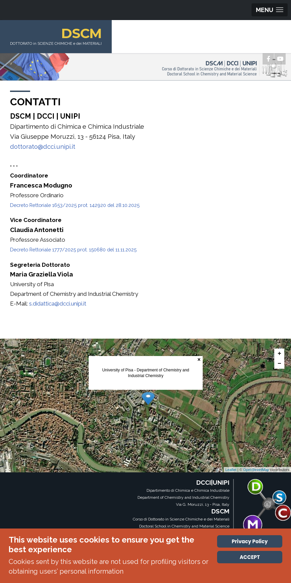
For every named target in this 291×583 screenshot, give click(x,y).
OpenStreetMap (256, 470)
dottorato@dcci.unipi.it (42, 146)
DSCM (81, 33)
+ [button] (279, 354)
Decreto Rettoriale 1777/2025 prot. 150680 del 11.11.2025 (73, 249)
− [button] (279, 364)
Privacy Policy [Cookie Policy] (250, 541)
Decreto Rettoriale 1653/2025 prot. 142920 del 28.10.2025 (74, 205)
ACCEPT (250, 557)
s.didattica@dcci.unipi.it (57, 303)
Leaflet (230, 470)
